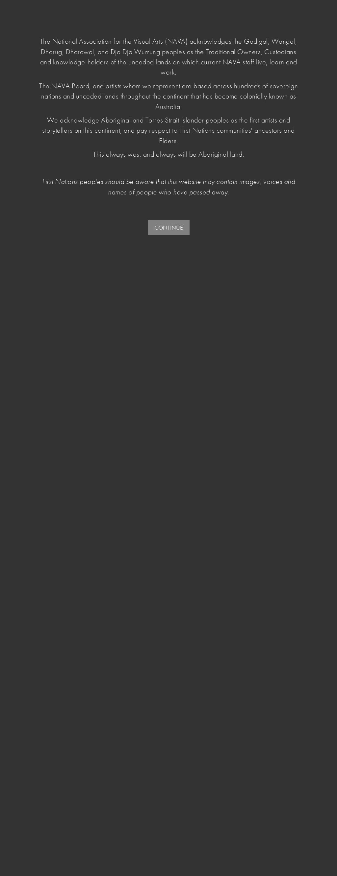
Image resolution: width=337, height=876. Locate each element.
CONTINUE (168, 227)
